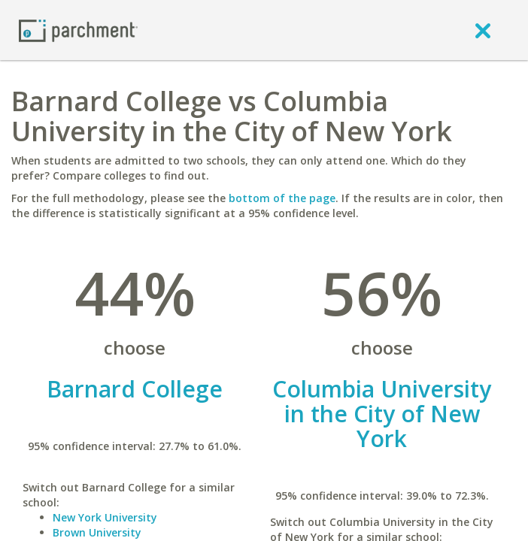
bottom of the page (282, 198)
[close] (483, 30)
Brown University (97, 532)
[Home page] (78, 30)
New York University (105, 517)
